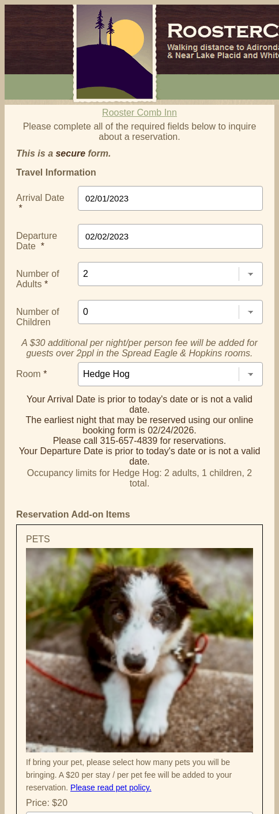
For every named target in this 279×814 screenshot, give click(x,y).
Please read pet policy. (111, 787)
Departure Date (36, 241)
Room (31, 374)
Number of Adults (37, 279)
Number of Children (37, 317)
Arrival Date (40, 203)
